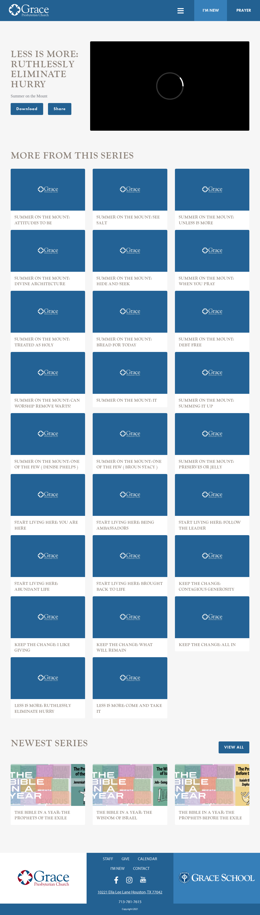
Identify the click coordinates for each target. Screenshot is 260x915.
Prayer (243, 10)
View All (234, 747)
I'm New (211, 10)
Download (27, 108)
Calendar (147, 858)
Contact (141, 868)
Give (125, 858)
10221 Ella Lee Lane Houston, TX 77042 (130, 891)
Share (60, 108)
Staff (108, 858)
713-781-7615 (130, 901)
